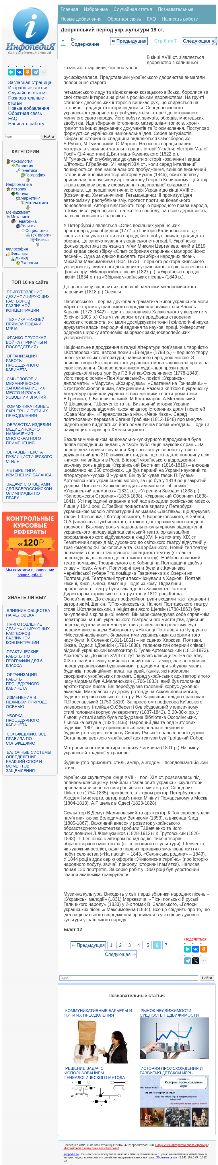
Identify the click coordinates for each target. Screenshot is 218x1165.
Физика (42, 239)
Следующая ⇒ (199, 41)
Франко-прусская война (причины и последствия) (26, 342)
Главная (69, 9)
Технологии (41, 235)
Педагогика (26, 221)
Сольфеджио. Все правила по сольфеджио (26, 738)
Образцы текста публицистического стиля (29, 457)
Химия (22, 258)
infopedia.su (71, 1154)
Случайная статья (27, 92)
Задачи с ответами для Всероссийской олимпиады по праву (29, 491)
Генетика (29, 170)
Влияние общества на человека (28, 612)
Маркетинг (30, 198)
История (18, 189)
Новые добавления (28, 108)
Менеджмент (18, 212)
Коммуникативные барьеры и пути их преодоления (27, 411)
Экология (29, 263)
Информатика (19, 184)
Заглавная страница (30, 82)
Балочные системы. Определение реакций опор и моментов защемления (29, 761)
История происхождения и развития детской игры (171, 1070)
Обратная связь (25, 113)
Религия (28, 226)
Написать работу (26, 123)
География (36, 175)
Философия (17, 249)
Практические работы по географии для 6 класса (24, 658)
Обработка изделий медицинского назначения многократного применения (28, 433)
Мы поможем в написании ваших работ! (30, 572)
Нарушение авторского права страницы (181, 1145)
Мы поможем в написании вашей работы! (91, 1148)
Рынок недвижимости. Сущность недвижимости (169, 1012)
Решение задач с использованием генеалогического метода (94, 1073)
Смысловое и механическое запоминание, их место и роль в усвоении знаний (26, 388)
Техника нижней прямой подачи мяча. (25, 324)
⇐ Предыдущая (129, 41)
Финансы (19, 253)
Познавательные (176, 9)
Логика (22, 193)
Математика (37, 202)
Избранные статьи (27, 87)
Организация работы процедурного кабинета (22, 363)
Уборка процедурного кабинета (22, 720)
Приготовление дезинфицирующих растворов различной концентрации (28, 301)
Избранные (96, 9)
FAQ (12, 118)
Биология (24, 166)
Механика (20, 216)
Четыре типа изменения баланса (29, 472)
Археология (22, 161)
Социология (37, 230)
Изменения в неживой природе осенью (26, 702)
